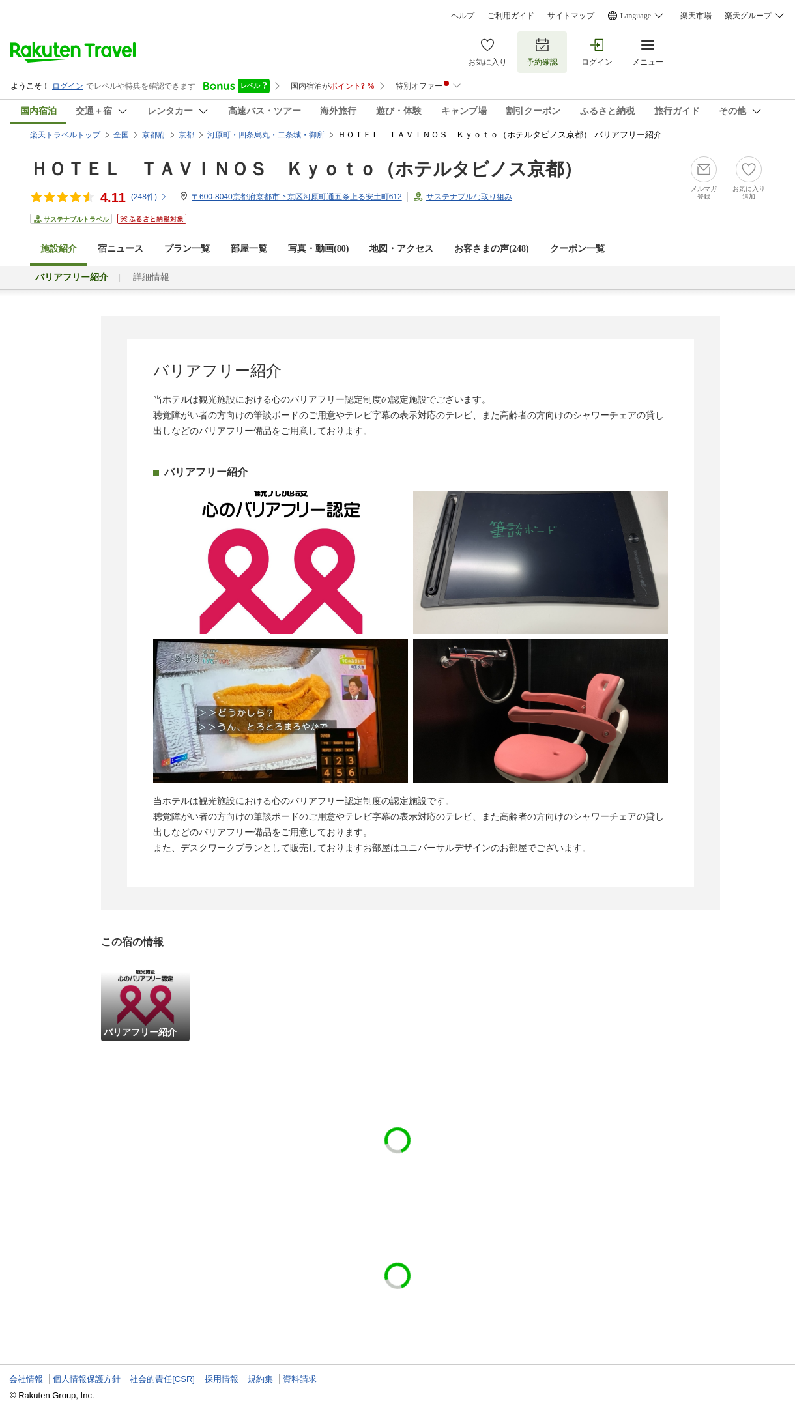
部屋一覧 (249, 248)
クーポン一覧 (577, 248)
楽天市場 (696, 15)
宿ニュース (120, 248)
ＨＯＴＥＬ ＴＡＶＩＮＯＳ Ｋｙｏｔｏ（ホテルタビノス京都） (306, 169)
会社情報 (26, 1379)
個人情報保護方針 (87, 1379)
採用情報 (221, 1379)
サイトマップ (570, 15)
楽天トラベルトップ (65, 134)
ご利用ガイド (510, 15)
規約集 (260, 1379)
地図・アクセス (401, 248)
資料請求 (300, 1379)
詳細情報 (151, 277)
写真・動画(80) (318, 248)
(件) (149, 197)
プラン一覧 (187, 248)
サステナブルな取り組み (469, 196)
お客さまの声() (491, 248)
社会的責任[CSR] (162, 1379)
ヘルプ (462, 15)
